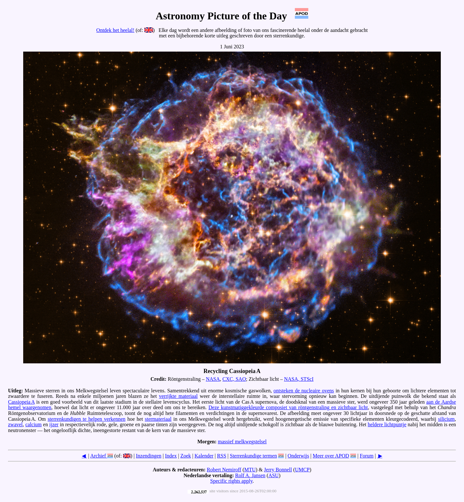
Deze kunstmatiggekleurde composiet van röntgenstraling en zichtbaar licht (288, 407)
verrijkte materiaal (178, 396)
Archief (98, 455)
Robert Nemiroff (224, 469)
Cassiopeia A (21, 402)
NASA (213, 379)
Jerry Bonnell (278, 469)
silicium (446, 419)
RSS (221, 455)
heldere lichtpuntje (387, 424)
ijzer (53, 424)
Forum (367, 455)
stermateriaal (158, 419)
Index (171, 455)
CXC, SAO (234, 379)
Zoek (185, 455)
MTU (250, 469)
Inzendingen (148, 455)
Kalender (204, 455)
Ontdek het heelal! (115, 30)
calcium (33, 424)
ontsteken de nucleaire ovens (304, 390)
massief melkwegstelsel (242, 441)
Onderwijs (298, 455)
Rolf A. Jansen (250, 475)
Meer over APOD (331, 455)
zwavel (15, 424)
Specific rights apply (231, 481)
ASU (273, 475)
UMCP (302, 469)
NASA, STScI (299, 379)
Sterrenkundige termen (253, 455)
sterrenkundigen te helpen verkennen (86, 419)
